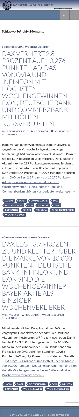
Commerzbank (39, 200)
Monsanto (11, 210)
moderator (40, 131)
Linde (57, 205)
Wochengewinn (32, 389)
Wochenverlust (14, 214)
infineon (43, 205)
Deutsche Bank (14, 205)
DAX (55, 200)
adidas (9, 200)
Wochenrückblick (63, 210)
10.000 (8, 384)
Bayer (22, 200)
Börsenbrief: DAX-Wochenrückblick (25, 46)
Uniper (27, 210)
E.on (30, 205)
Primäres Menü (74, 15)
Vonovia (41, 210)
